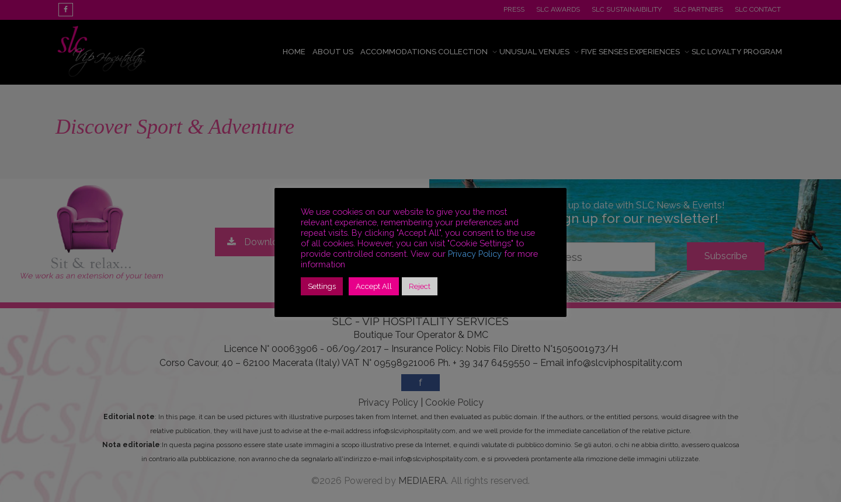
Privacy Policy (475, 254)
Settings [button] (322, 286)
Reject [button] (419, 286)
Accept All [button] (374, 286)
